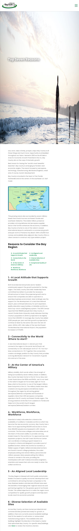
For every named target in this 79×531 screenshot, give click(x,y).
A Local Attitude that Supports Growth (19, 254)
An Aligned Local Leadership (35, 254)
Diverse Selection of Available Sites (37, 259)
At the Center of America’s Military (17, 264)
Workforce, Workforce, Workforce (18, 269)
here (13, 526)
